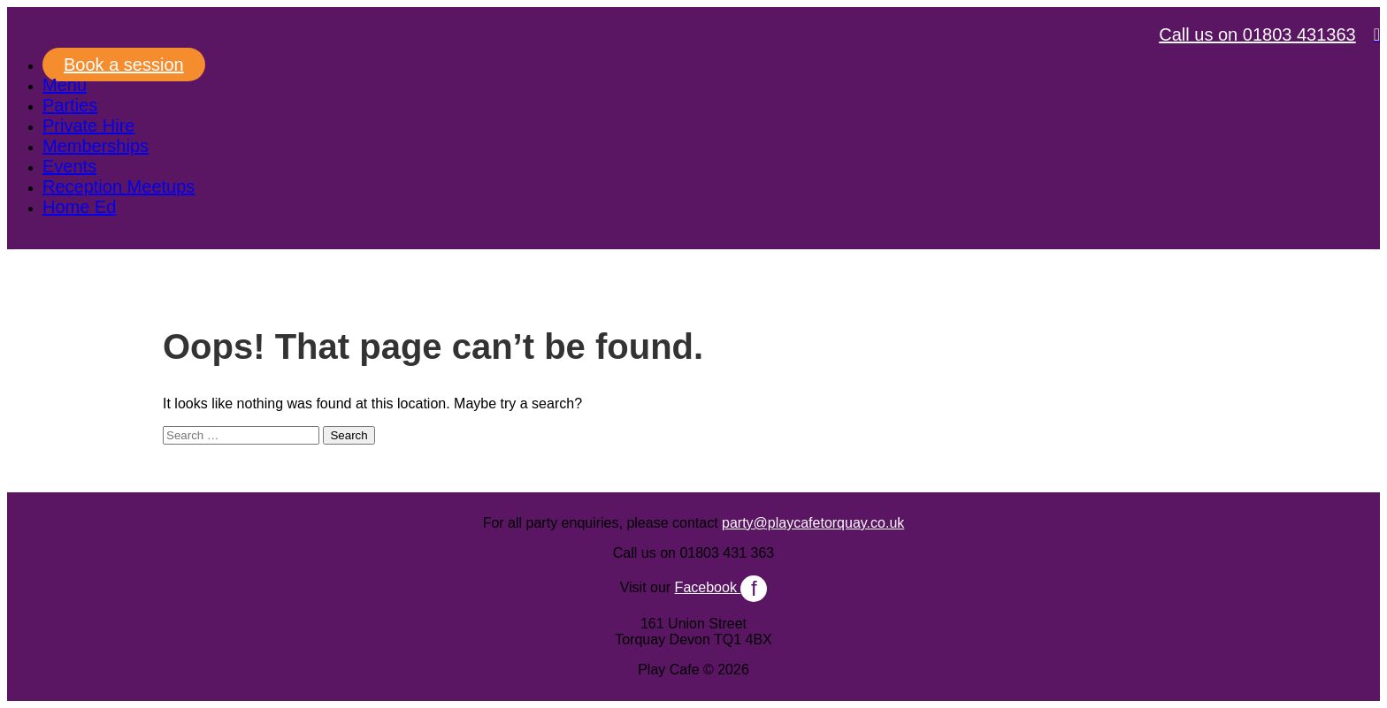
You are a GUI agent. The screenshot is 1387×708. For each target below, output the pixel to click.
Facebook (721, 587)
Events (69, 166)
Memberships (95, 146)
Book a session (124, 64)
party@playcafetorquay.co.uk (813, 522)
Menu (64, 85)
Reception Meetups (118, 186)
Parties (69, 105)
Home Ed (79, 207)
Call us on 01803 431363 (1257, 34)
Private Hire (88, 125)
